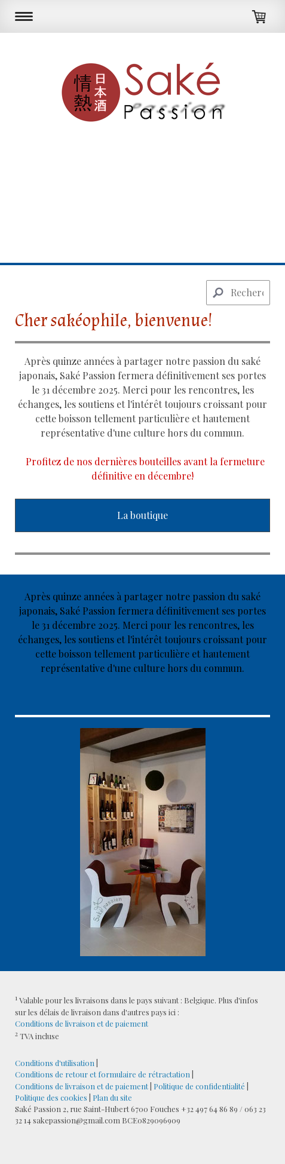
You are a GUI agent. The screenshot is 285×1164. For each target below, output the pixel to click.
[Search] (238, 292)
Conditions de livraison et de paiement (81, 1023)
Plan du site (112, 1097)
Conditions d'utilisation (54, 1063)
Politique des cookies (51, 1097)
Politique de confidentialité (199, 1086)
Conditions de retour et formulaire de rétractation (102, 1074)
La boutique (142, 515)
